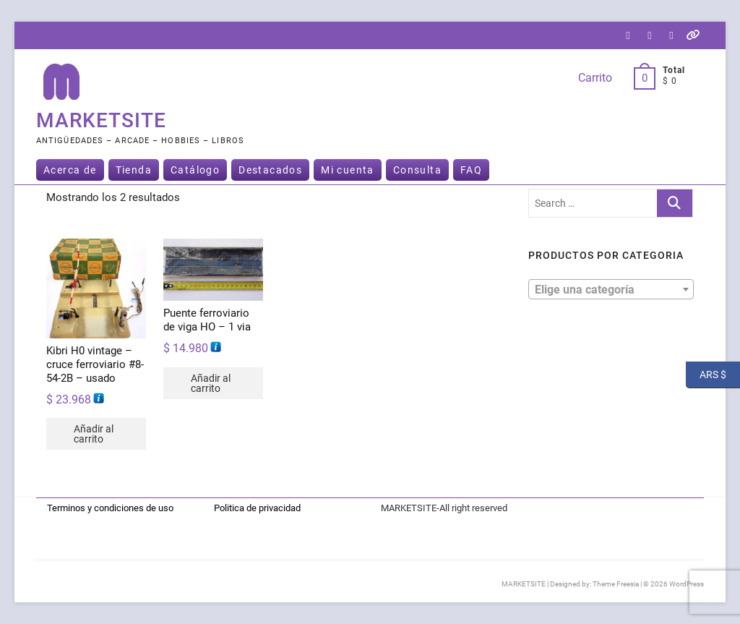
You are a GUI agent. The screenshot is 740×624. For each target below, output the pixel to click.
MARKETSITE (101, 120)
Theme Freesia (616, 584)
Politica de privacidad (257, 508)
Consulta (417, 170)
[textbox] (611, 288)
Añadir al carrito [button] (93, 434)
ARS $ (706, 375)
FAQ (471, 170)
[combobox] (611, 289)
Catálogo (195, 170)
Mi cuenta (347, 170)
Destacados (270, 170)
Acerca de (70, 170)
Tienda (134, 170)
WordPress (686, 584)
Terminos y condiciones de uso (110, 508)
